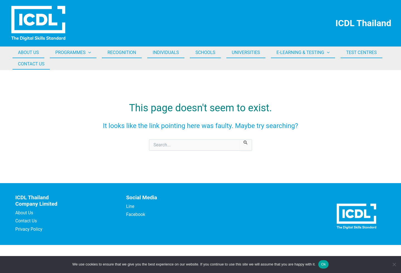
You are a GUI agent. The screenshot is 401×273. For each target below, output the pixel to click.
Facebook (135, 214)
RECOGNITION (116, 52)
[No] (394, 264)
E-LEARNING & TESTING (290, 52)
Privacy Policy (29, 229)
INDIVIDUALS (159, 52)
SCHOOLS (196, 52)
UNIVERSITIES (235, 52)
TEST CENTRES (346, 52)
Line (130, 206)
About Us (24, 212)
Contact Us (26, 220)
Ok (323, 264)
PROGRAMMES (70, 52)
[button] (85, 52)
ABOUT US (27, 52)
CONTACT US (30, 64)
